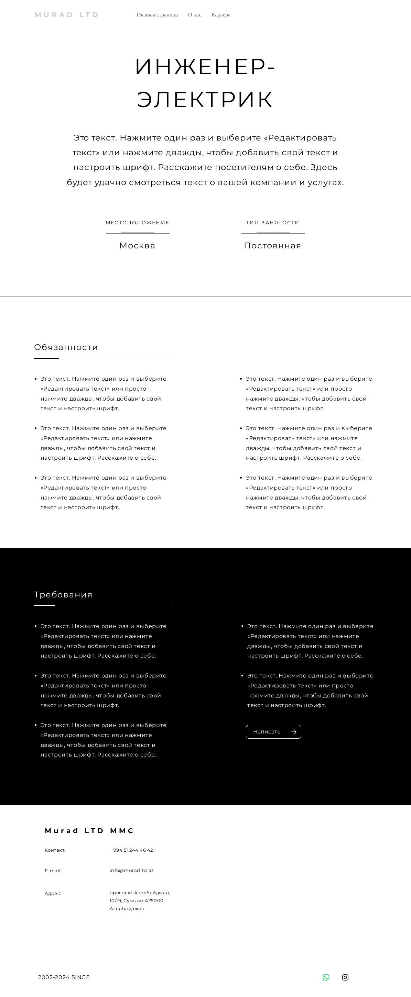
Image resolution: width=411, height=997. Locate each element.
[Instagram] (345, 977)
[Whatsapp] (326, 977)
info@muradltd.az (132, 870)
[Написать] (266, 732)
